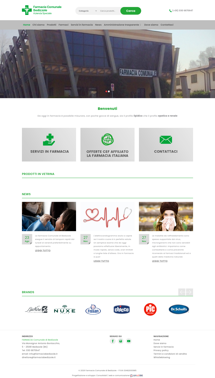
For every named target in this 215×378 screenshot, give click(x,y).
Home (157, 339)
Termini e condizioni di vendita (170, 353)
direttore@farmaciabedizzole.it (39, 357)
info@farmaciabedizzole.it (43, 353)
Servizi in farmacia (164, 346)
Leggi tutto (43, 250)
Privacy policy (161, 350)
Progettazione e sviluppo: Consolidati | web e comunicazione (107, 375)
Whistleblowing (162, 357)
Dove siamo (160, 343)
